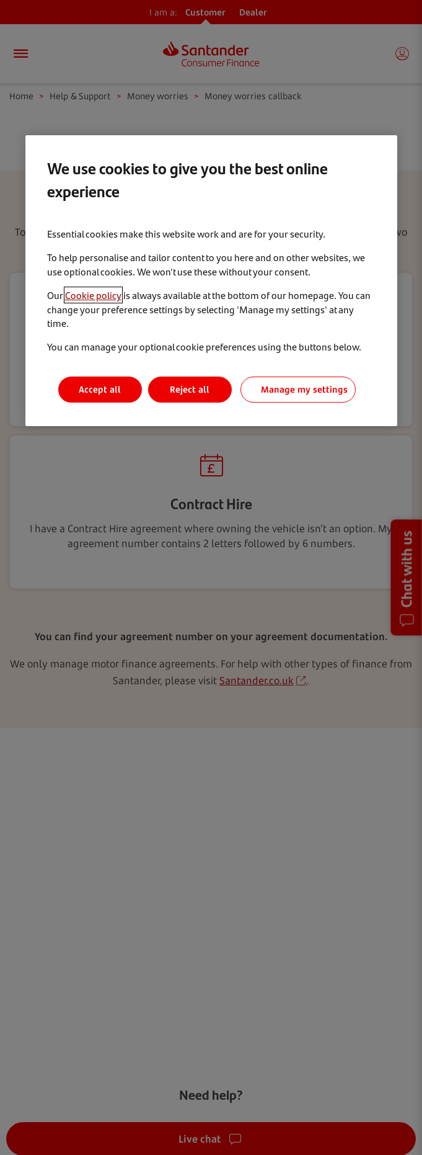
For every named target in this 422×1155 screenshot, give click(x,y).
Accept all (100, 389)
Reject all (189, 389)
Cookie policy (93, 295)
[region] (211, 280)
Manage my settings (304, 389)
